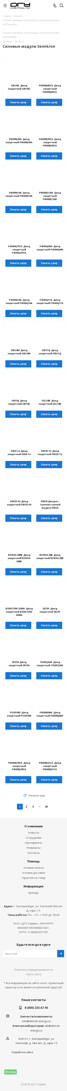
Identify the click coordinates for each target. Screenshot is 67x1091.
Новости (33, 832)
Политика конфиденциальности (33, 969)
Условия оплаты (33, 867)
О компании (33, 826)
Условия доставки (33, 872)
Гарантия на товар (34, 877)
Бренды (33, 892)
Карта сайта (33, 974)
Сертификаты (33, 842)
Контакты (33, 852)
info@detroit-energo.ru (36, 1021)
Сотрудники (33, 837)
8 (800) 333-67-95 (36, 1008)
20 (46, 806)
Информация (33, 886)
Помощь (33, 861)
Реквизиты (33, 847)
